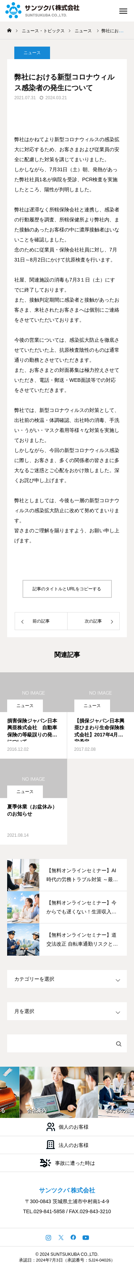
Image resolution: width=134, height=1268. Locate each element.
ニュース (25, 705)
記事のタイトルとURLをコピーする (67, 588)
